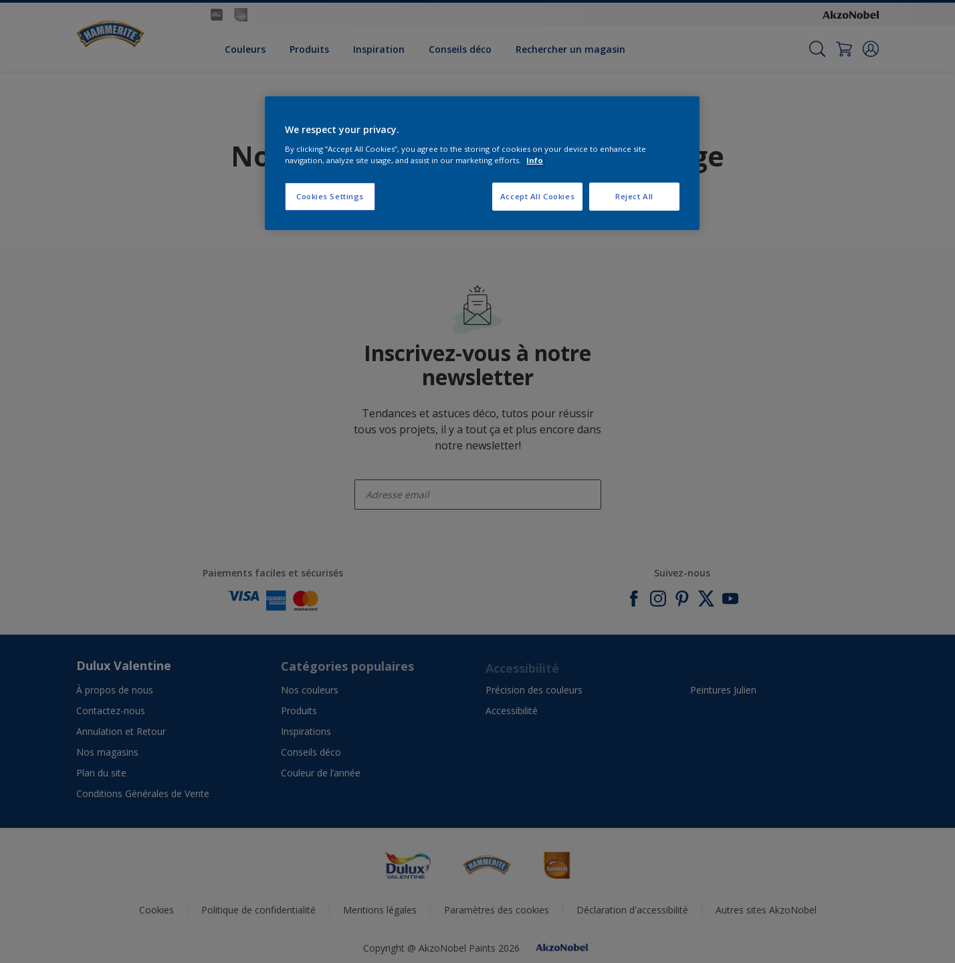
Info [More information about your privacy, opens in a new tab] (534, 160)
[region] (482, 163)
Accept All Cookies (537, 196)
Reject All (634, 196)
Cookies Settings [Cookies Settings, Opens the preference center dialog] (330, 196)
